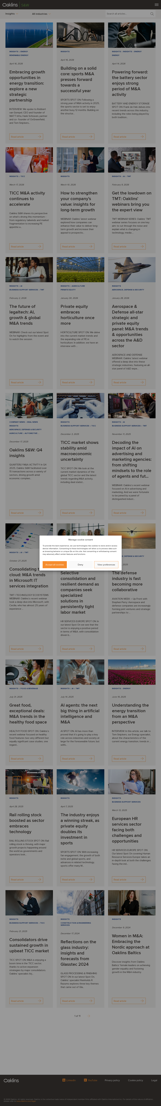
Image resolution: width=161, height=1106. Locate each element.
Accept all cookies (54, 564)
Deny (80, 564)
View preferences (106, 564)
